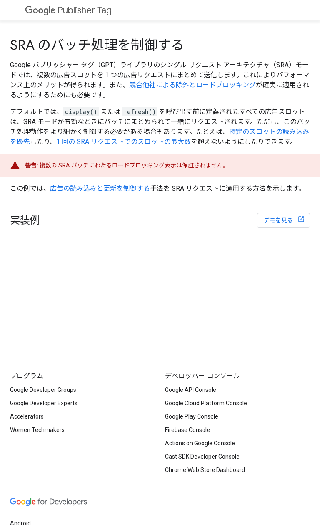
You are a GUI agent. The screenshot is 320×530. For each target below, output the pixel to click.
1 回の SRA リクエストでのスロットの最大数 (123, 142)
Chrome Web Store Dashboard (205, 470)
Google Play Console (191, 416)
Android (20, 523)
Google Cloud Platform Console (206, 403)
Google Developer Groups (43, 389)
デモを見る (279, 220)
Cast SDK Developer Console (202, 456)
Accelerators (27, 416)
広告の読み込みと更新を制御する (100, 188)
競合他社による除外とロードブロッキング (192, 85)
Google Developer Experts (44, 403)
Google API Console (190, 389)
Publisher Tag (68, 10)
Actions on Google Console (200, 443)
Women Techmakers (37, 430)
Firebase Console (187, 430)
